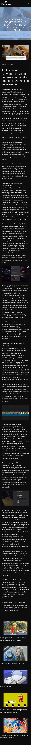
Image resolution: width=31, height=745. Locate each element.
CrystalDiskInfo (5, 686)
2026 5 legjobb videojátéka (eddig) (12, 663)
